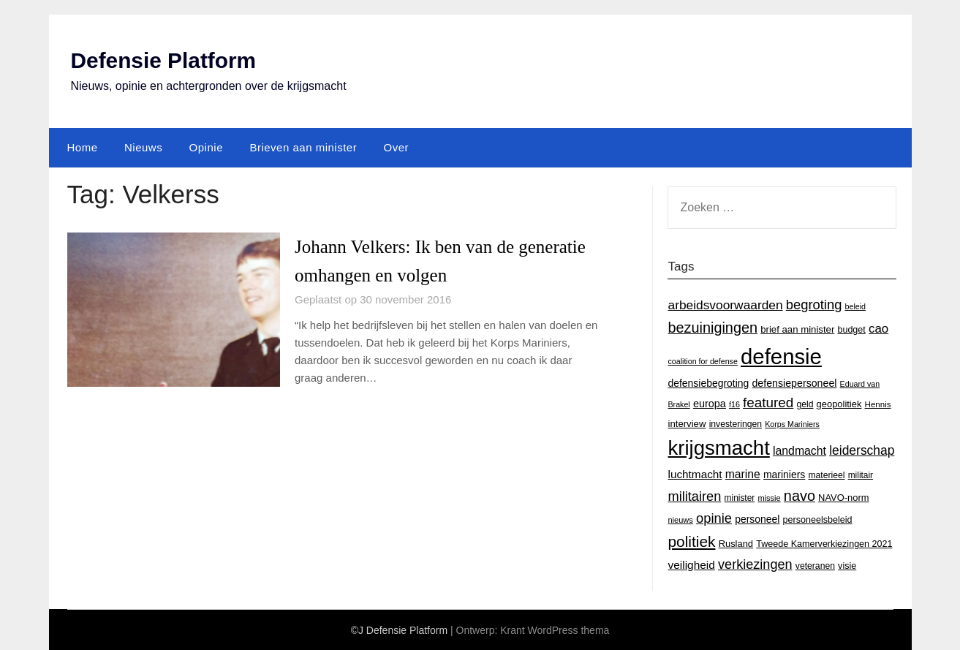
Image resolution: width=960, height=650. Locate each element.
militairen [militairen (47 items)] (694, 495)
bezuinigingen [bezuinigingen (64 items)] (712, 327)
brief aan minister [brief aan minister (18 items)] (797, 328)
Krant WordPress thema (554, 629)
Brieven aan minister (303, 146)
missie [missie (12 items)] (768, 497)
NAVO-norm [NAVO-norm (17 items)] (843, 496)
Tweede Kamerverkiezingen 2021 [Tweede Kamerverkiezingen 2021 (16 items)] (824, 543)
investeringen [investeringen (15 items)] (735, 423)
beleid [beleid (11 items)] (855, 305)
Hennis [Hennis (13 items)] (878, 404)
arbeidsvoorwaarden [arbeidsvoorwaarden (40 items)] (725, 304)
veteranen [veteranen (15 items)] (815, 565)
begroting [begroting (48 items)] (814, 303)
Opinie (206, 146)
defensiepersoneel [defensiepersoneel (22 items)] (794, 382)
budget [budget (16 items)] (851, 329)
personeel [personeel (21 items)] (757, 519)
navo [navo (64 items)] (799, 495)
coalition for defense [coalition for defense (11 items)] (702, 361)
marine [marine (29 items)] (742, 473)
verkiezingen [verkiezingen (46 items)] (755, 563)
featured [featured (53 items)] (768, 402)
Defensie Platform (164, 60)
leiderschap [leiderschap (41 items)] (861, 450)
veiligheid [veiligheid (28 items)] (691, 564)
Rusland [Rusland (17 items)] (736, 542)
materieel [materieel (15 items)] (826, 474)
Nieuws (143, 146)
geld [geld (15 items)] (804, 404)
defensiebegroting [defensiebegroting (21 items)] (708, 382)
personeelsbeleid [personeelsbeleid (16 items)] (818, 520)
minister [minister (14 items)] (740, 497)
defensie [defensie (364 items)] (781, 356)
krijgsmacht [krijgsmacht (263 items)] (718, 448)
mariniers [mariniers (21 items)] (784, 474)
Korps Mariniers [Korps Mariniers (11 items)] (792, 423)
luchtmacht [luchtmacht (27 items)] (695, 473)
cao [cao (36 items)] (878, 328)
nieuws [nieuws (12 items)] (680, 519)
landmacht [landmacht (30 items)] (799, 451)
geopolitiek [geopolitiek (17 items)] (839, 403)
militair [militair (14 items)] (860, 474)
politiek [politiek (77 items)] (691, 540)
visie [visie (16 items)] (847, 565)
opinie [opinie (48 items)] (714, 518)
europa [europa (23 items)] (709, 403)
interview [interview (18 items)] (687, 422)
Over (396, 146)
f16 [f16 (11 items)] (734, 404)
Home (82, 146)
